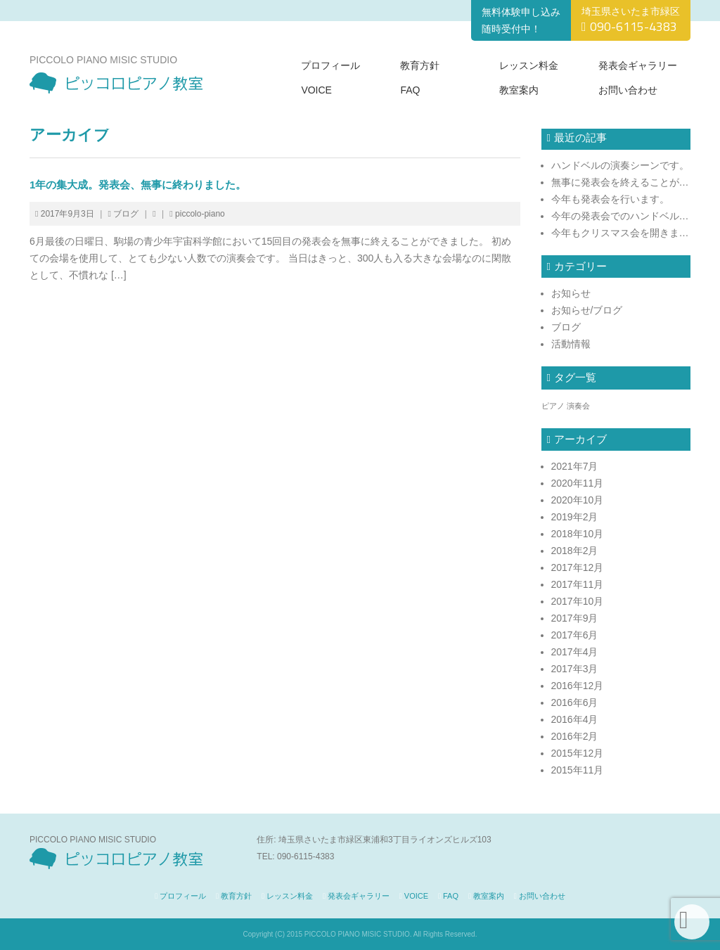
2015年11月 (577, 770)
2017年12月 (577, 567)
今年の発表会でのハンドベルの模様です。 (621, 216)
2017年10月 (577, 601)
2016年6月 (574, 702)
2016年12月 (577, 685)
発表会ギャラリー (637, 65)
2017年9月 (574, 618)
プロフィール (330, 65)
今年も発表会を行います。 (610, 199)
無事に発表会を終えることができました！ (621, 182)
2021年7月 (574, 466)
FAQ (410, 90)
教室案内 (519, 90)
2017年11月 (577, 584)
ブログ (126, 214)
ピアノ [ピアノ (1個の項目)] (553, 406)
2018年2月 (574, 550)
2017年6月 (574, 635)
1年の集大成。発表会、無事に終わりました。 (138, 185)
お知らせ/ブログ (587, 310)
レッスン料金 (528, 65)
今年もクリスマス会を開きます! (621, 232)
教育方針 (419, 65)
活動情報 (571, 343)
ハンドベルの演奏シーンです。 (620, 165)
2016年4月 (574, 719)
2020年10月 (577, 500)
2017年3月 (574, 668)
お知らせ (571, 293)
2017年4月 (574, 651)
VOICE (316, 90)
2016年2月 (574, 736)
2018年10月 (577, 533)
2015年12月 (577, 753)
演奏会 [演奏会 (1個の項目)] (578, 406)
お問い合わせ (627, 90)
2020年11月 (577, 483)
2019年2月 (574, 516)
